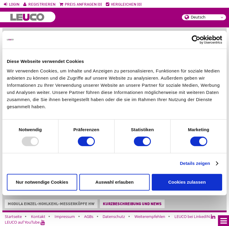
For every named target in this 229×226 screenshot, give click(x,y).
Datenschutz (114, 216)
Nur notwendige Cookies (42, 182)
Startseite (13, 216)
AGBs (88, 216)
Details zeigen (195, 163)
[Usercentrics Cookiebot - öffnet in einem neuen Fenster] (196, 39)
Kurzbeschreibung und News (132, 204)
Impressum (65, 216)
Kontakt (38, 216)
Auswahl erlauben (114, 182)
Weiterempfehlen (149, 216)
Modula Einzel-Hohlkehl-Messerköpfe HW (50, 204)
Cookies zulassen (187, 182)
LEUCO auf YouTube (25, 222)
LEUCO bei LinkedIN (194, 216)
